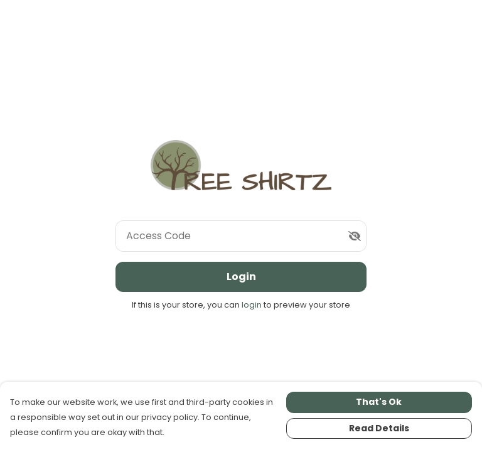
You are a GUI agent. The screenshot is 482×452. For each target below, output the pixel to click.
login (253, 304)
